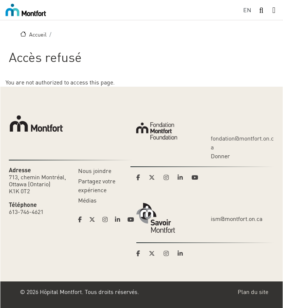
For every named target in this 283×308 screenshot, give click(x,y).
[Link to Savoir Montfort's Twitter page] (154, 253)
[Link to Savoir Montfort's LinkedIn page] (182, 253)
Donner (220, 156)
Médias (87, 200)
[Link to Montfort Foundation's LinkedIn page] (182, 177)
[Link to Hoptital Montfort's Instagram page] (107, 219)
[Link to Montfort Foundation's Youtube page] (196, 177)
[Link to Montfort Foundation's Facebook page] (140, 177)
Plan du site (253, 291)
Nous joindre (94, 170)
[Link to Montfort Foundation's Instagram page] (168, 177)
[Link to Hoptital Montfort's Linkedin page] (120, 219)
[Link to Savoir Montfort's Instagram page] (168, 253)
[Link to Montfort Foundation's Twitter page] (154, 177)
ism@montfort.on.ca (236, 218)
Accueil (37, 34)
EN (247, 10)
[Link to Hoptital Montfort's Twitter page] (94, 219)
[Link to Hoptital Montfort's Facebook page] (82, 219)
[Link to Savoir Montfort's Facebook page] (140, 253)
